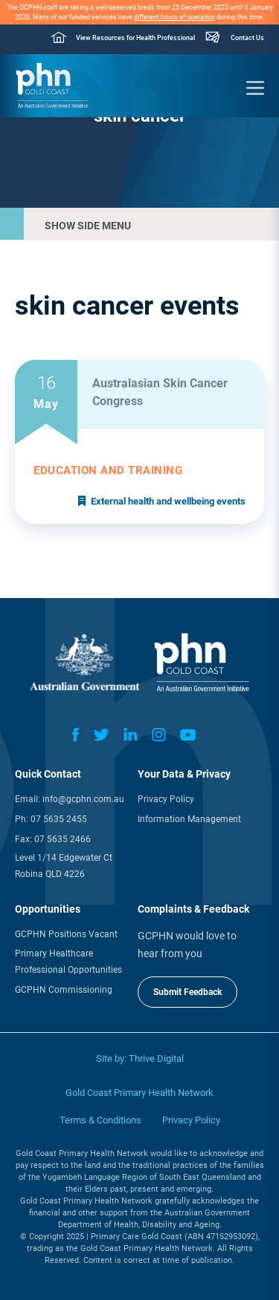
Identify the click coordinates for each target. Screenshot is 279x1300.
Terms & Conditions (100, 1120)
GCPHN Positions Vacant (66, 934)
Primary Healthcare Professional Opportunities (68, 961)
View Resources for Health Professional (135, 38)
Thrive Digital (156, 1058)
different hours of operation (174, 17)
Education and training (107, 470)
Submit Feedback (187, 992)
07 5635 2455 (59, 819)
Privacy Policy (166, 799)
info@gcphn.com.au (83, 799)
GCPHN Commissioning (63, 990)
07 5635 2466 (62, 839)
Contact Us (247, 38)
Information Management (189, 819)
